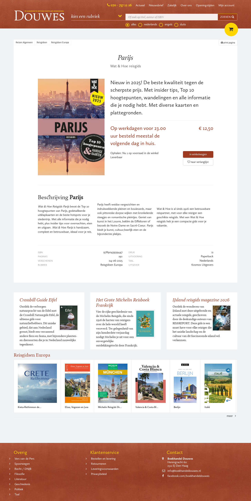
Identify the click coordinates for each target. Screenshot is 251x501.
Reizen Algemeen (24, 42)
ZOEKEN (227, 17)
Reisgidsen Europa (60, 42)
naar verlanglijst (198, 162)
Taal (17, 494)
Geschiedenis (22, 484)
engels (165, 24)
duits (180, 24)
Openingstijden (205, 5)
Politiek (19, 489)
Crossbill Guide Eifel (38, 300)
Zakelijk (171, 5)
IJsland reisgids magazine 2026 (201, 300)
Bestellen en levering (103, 458)
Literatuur (20, 479)
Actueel (140, 5)
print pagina (228, 42)
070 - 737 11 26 (121, 5)
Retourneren (98, 463)
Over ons (186, 5)
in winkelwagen (198, 154)
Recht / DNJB (23, 469)
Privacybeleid (99, 474)
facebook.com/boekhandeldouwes (188, 476)
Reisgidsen (42, 42)
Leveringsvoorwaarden (104, 469)
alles (131, 24)
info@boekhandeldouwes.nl (184, 471)
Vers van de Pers (24, 458)
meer (232, 416)
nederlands (147, 24)
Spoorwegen (22, 463)
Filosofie (20, 474)
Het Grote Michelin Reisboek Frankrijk (122, 302)
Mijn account (226, 5)
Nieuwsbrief (156, 5)
